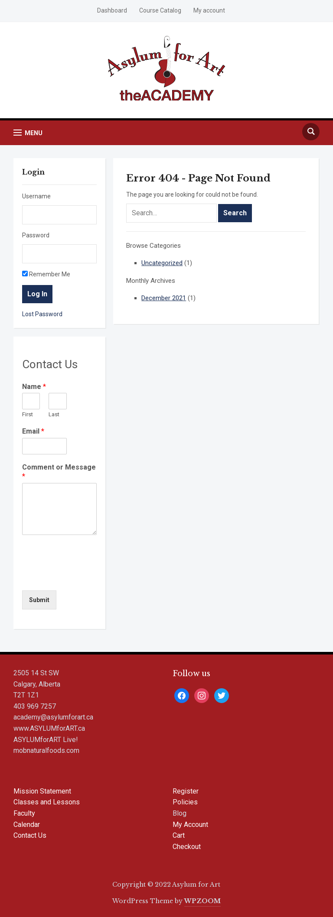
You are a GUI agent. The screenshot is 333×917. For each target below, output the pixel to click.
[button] (27, 132)
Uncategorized (162, 263)
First (27, 414)
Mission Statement (42, 791)
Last (54, 414)
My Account (190, 824)
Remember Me (46, 274)
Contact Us (29, 835)
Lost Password (42, 314)
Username (36, 196)
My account (209, 10)
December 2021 (163, 298)
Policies (185, 802)
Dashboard (112, 10)
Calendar (26, 824)
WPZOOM (202, 901)
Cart (179, 835)
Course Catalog (160, 10)
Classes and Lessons (46, 802)
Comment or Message (59, 471)
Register (186, 791)
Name (34, 386)
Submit (39, 599)
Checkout (187, 846)
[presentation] (88, 576)
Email (33, 431)
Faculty (24, 813)
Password (35, 235)
